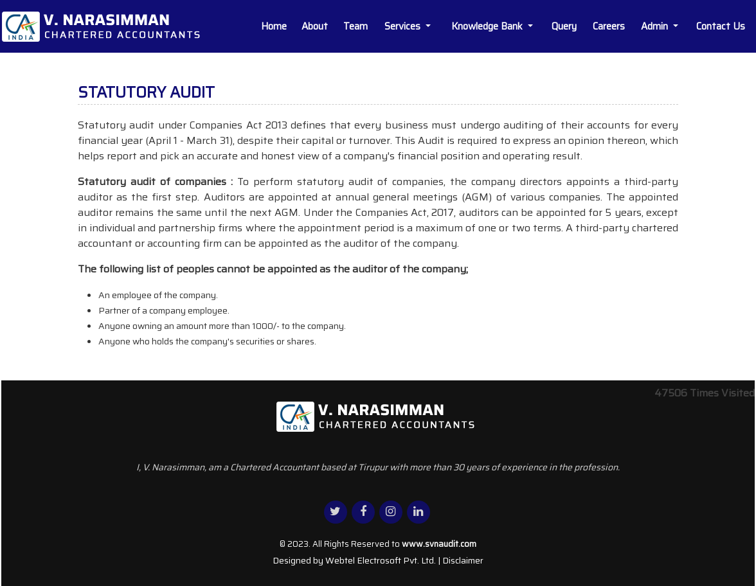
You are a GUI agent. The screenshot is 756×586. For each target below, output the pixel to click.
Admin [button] (655, 26)
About (315, 26)
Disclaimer (462, 560)
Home (274, 26)
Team (355, 26)
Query (564, 26)
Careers (609, 26)
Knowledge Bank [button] (488, 26)
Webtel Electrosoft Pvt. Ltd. (380, 560)
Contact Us (720, 26)
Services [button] (403, 26)
